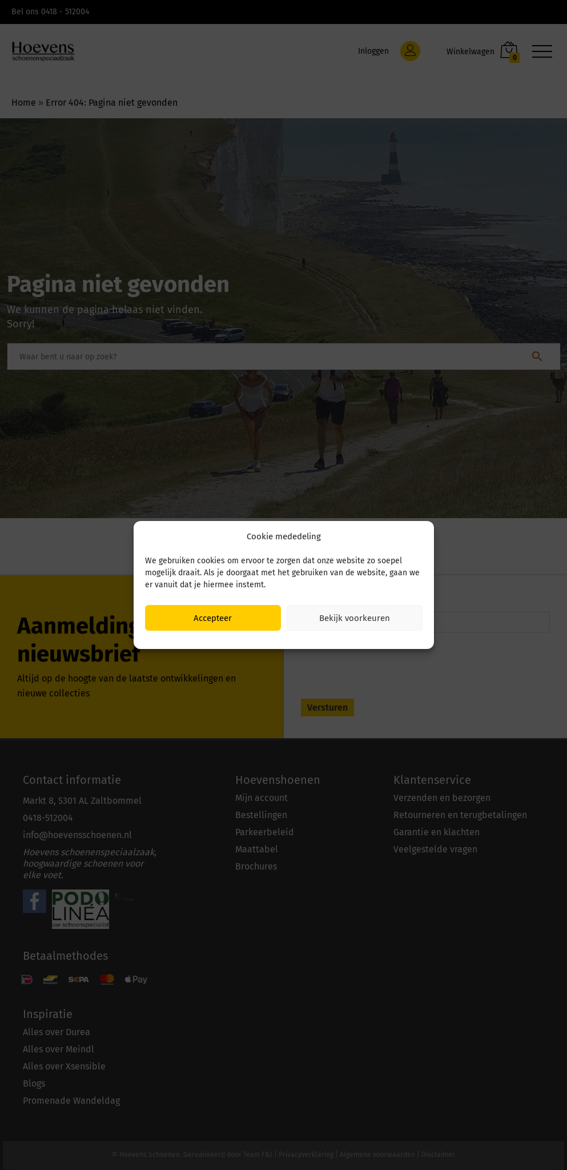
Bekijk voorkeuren (354, 618)
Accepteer (213, 618)
